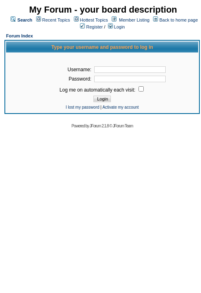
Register (91, 26)
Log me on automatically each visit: (102, 90)
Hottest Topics (94, 19)
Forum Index (19, 35)
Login (116, 26)
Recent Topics (56, 19)
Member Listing (134, 19)
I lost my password (82, 107)
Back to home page (178, 19)
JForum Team (122, 126)
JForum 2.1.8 (99, 126)
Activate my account (120, 107)
